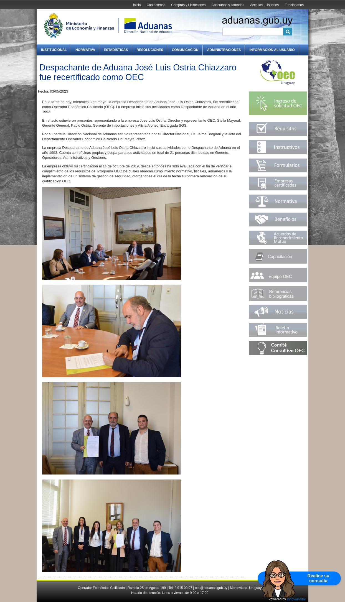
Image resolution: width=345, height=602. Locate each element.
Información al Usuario (272, 50)
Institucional (54, 50)
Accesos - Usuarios (264, 5)
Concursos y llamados (227, 5)
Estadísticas (116, 50)
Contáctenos (156, 5)
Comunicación (185, 50)
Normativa (85, 50)
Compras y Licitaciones (188, 5)
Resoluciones (149, 50)
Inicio (137, 5)
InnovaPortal (296, 599)
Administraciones (224, 50)
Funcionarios (294, 5)
